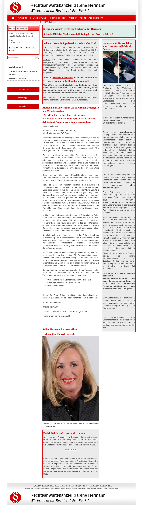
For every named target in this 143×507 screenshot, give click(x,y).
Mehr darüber (71, 449)
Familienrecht (58, 18)
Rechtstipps (23, 98)
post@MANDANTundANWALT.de (22, 48)
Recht (12, 18)
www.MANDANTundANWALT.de (42, 486)
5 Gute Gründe (39, 18)
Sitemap (90, 488)
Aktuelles (23, 106)
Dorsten (75, 488)
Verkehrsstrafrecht (55, 286)
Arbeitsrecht (95, 18)
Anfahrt (13, 50)
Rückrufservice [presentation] (22, 28)
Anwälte (23, 18)
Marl (69, 488)
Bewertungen (23, 89)
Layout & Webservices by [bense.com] (37, 488)
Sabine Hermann (50, 307)
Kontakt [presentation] (12, 28)
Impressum (56, 488)
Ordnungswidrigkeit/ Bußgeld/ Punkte (63, 283)
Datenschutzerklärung (111, 488)
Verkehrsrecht (77, 18)
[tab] (11, 28)
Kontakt (64, 488)
